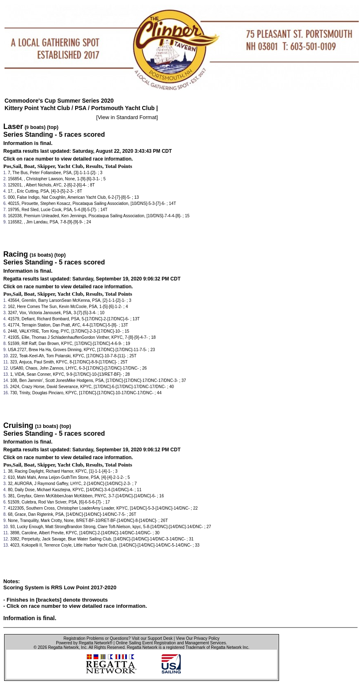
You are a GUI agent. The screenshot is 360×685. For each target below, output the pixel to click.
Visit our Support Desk (152, 638)
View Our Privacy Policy (197, 638)
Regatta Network (63, 647)
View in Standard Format (127, 117)
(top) (52, 127)
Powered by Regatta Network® (84, 643)
